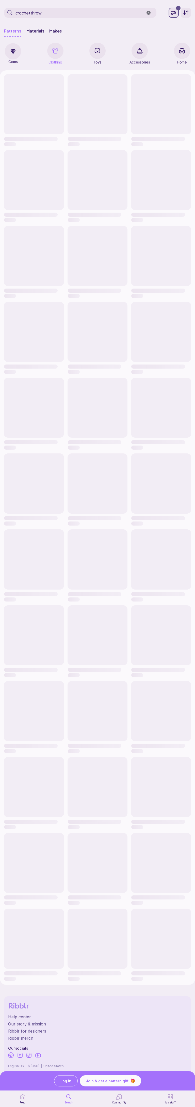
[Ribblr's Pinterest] (11, 1055)
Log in (65, 1081)
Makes (55, 31)
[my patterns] (170, 1099)
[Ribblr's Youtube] (38, 1055)
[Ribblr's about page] (97, 1023)
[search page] (68, 1099)
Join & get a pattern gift (110, 1081)
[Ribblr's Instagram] (20, 1056)
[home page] (23, 1099)
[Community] (119, 1099)
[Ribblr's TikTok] (28, 1056)
